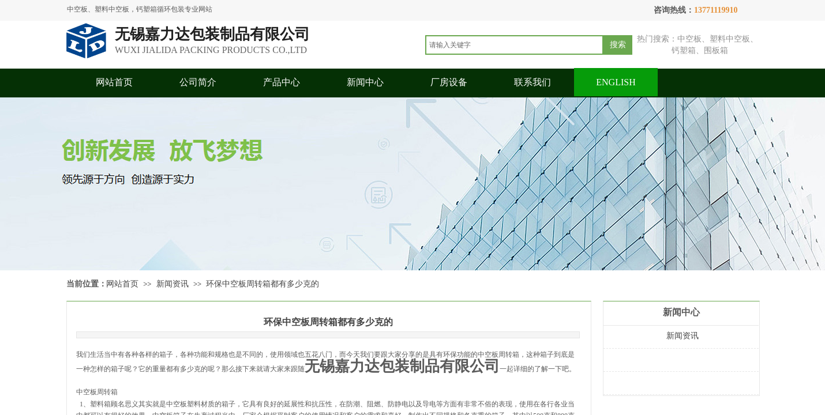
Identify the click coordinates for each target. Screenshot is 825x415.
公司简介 (197, 82)
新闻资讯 (172, 284)
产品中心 (281, 82)
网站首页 (114, 82)
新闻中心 (365, 82)
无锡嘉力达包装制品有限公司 (402, 366)
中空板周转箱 (97, 392)
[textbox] (514, 45)
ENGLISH (615, 82)
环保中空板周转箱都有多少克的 (262, 284)
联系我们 (532, 82)
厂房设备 (448, 82)
